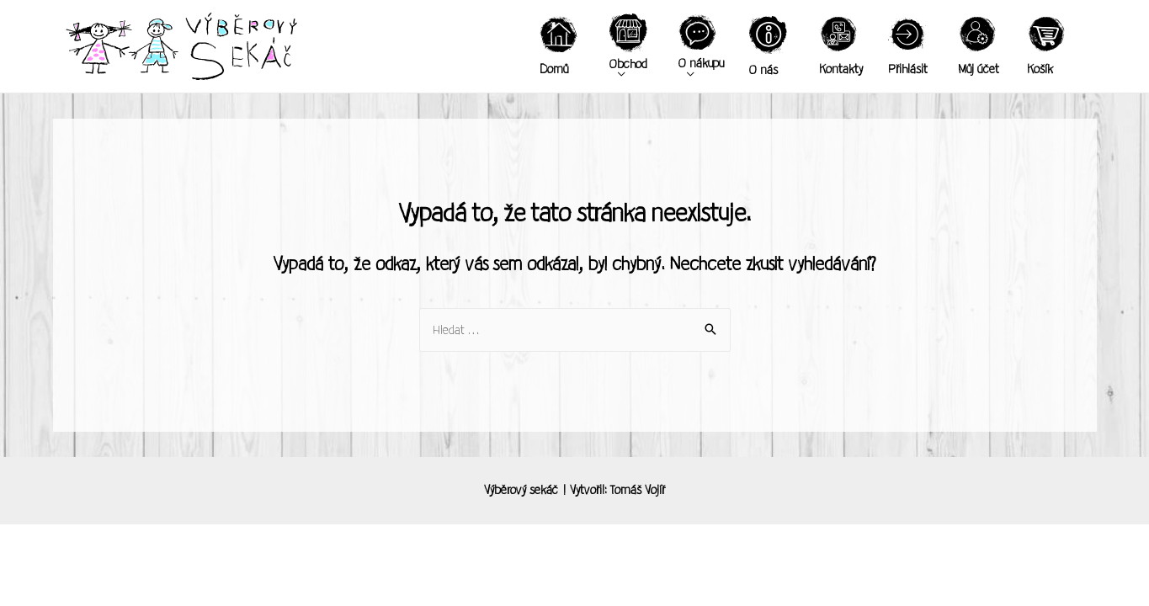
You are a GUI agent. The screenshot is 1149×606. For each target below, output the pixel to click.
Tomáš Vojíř (637, 490)
